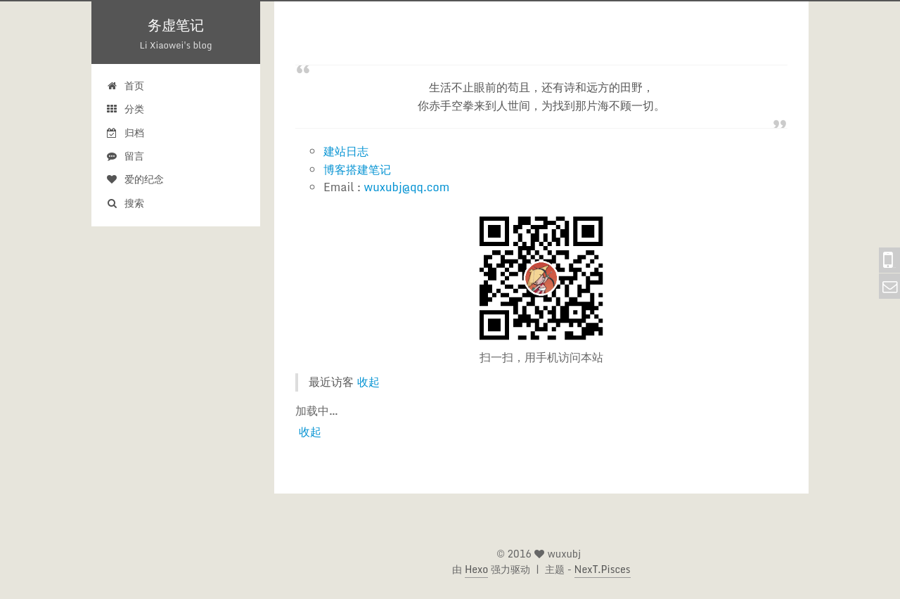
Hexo (476, 569)
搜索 (124, 203)
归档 (124, 132)
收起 (368, 382)
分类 (124, 109)
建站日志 (345, 151)
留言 (124, 156)
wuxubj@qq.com (407, 187)
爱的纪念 (134, 179)
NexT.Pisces (602, 569)
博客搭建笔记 (357, 169)
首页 (124, 85)
